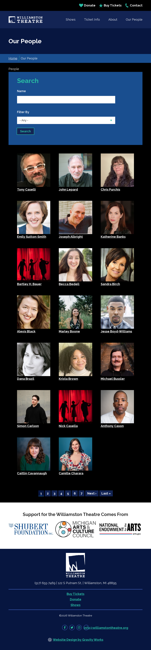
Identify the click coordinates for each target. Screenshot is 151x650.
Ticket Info (92, 19)
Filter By (23, 112)
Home (13, 58)
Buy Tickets (110, 5)
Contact (133, 5)
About (112, 19)
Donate (87, 5)
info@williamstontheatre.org (106, 628)
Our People (134, 19)
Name (21, 91)
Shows (71, 19)
